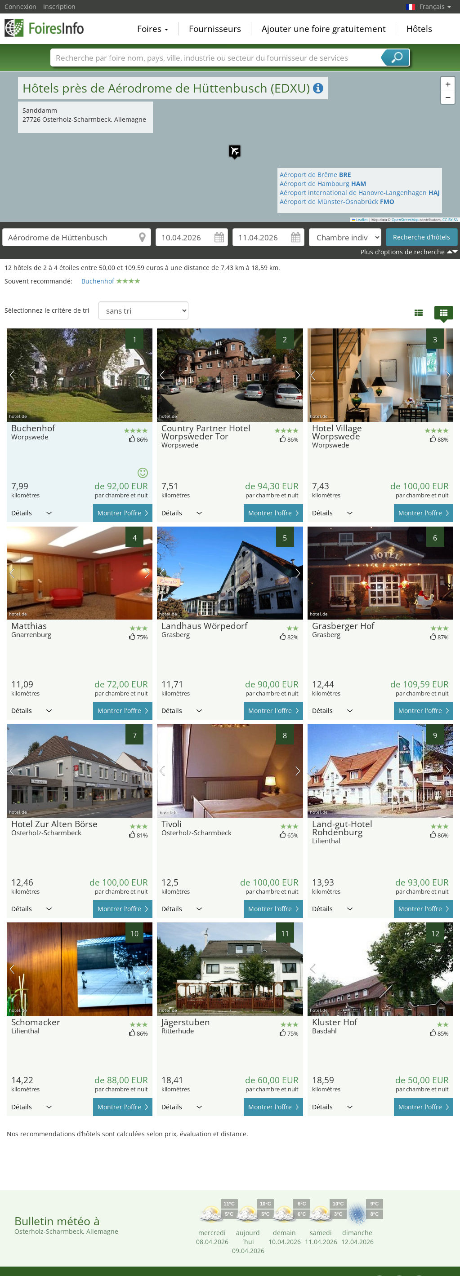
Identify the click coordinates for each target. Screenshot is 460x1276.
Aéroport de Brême (315, 174)
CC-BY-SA (450, 219)
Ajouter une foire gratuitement (324, 29)
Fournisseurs (215, 29)
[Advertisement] (227, 1163)
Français (435, 6)
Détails (31, 513)
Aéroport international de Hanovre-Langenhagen (360, 192)
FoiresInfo (49, 28)
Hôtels (419, 29)
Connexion (20, 6)
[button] (230, 146)
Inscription (59, 6)
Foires (152, 29)
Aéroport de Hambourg (323, 183)
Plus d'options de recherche (403, 252)
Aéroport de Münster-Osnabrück (337, 201)
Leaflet (360, 219)
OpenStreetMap (405, 219)
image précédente (12, 375)
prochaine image (147, 375)
